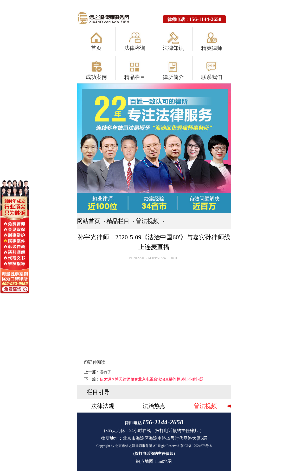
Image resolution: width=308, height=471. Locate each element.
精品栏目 (134, 77)
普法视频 (147, 221)
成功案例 (96, 77)
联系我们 (211, 77)
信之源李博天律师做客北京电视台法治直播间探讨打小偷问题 (152, 379)
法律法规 (102, 406)
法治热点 (154, 406)
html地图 (163, 461)
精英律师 (211, 48)
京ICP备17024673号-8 (196, 446)
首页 (96, 48)
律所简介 (173, 77)
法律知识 (173, 48)
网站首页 (88, 221)
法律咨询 (134, 48)
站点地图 (144, 461)
